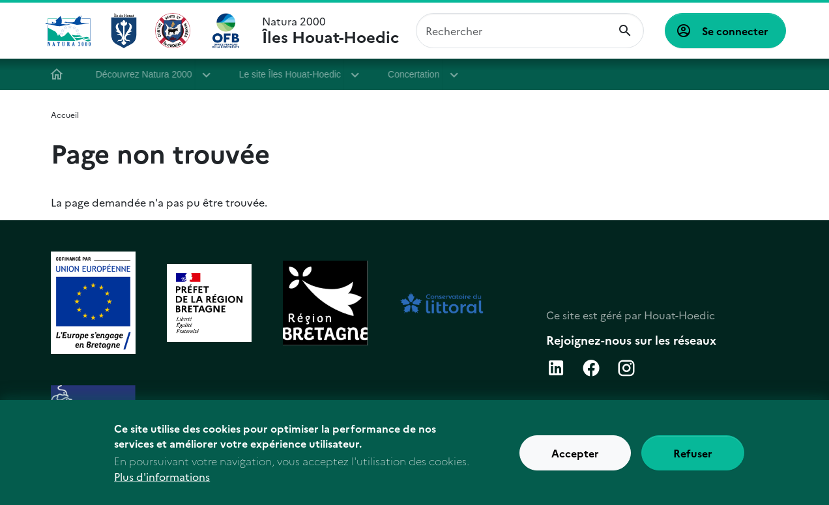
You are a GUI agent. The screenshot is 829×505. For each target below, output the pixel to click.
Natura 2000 (330, 30)
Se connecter (735, 30)
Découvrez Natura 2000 (148, 74)
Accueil (61, 74)
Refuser (692, 459)
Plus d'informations (162, 483)
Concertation (418, 74)
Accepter (575, 459)
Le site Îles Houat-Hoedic (294, 74)
